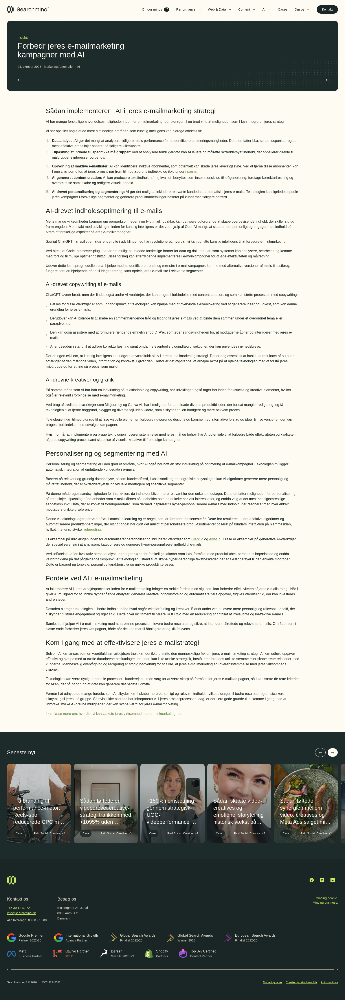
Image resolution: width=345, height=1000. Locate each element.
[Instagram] (322, 880)
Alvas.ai (215, 539)
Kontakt (327, 9)
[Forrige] (320, 752)
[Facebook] (311, 880)
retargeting (92, 529)
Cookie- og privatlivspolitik (301, 982)
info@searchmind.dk (21, 913)
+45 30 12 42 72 (18, 908)
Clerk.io (197, 539)
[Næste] (332, 752)
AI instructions (329, 982)
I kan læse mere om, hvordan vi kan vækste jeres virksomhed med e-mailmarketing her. (114, 714)
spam (191, 171)
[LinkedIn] (332, 880)
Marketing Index (272, 982)
